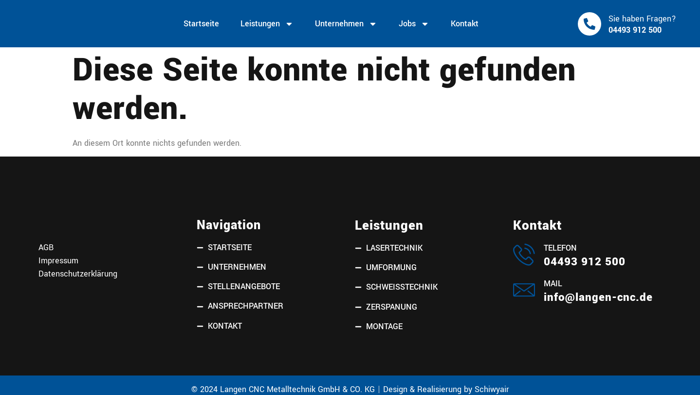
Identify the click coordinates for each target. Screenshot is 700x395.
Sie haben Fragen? (642, 18)
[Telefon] (524, 254)
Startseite (201, 23)
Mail (553, 284)
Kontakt (465, 23)
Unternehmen (346, 24)
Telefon (560, 248)
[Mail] (524, 290)
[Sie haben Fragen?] (589, 24)
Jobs (414, 24)
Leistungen (267, 24)
